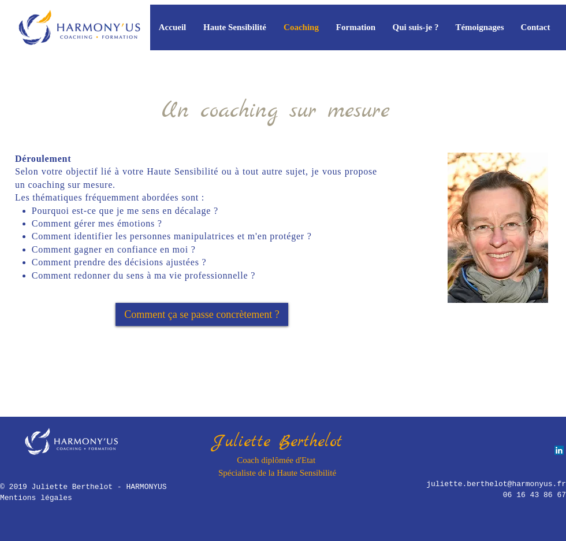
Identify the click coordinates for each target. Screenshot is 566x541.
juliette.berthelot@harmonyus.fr (496, 484)
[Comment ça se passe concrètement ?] (202, 314)
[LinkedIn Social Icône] (559, 450)
